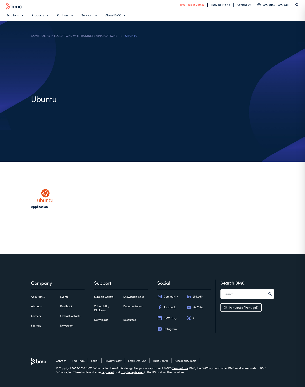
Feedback (66, 306)
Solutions (12, 15)
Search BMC (232, 283)
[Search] (297, 4)
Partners (63, 15)
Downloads (101, 320)
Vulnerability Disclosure (101, 308)
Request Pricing (220, 4)
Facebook (166, 307)
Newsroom (66, 325)
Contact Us (244, 4)
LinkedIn (194, 296)
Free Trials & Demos (192, 4)
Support (87, 15)
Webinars (37, 306)
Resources (129, 320)
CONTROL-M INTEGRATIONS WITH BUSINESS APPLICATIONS (74, 36)
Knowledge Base (133, 297)
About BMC (113, 15)
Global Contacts (70, 316)
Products (38, 15)
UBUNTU (131, 36)
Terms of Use (180, 368)
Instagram (166, 329)
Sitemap (36, 325)
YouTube (194, 307)
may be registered (132, 372)
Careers (36, 316)
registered (108, 372)
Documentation (132, 306)
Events (64, 297)
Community (167, 296)
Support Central (104, 297)
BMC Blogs (167, 318)
